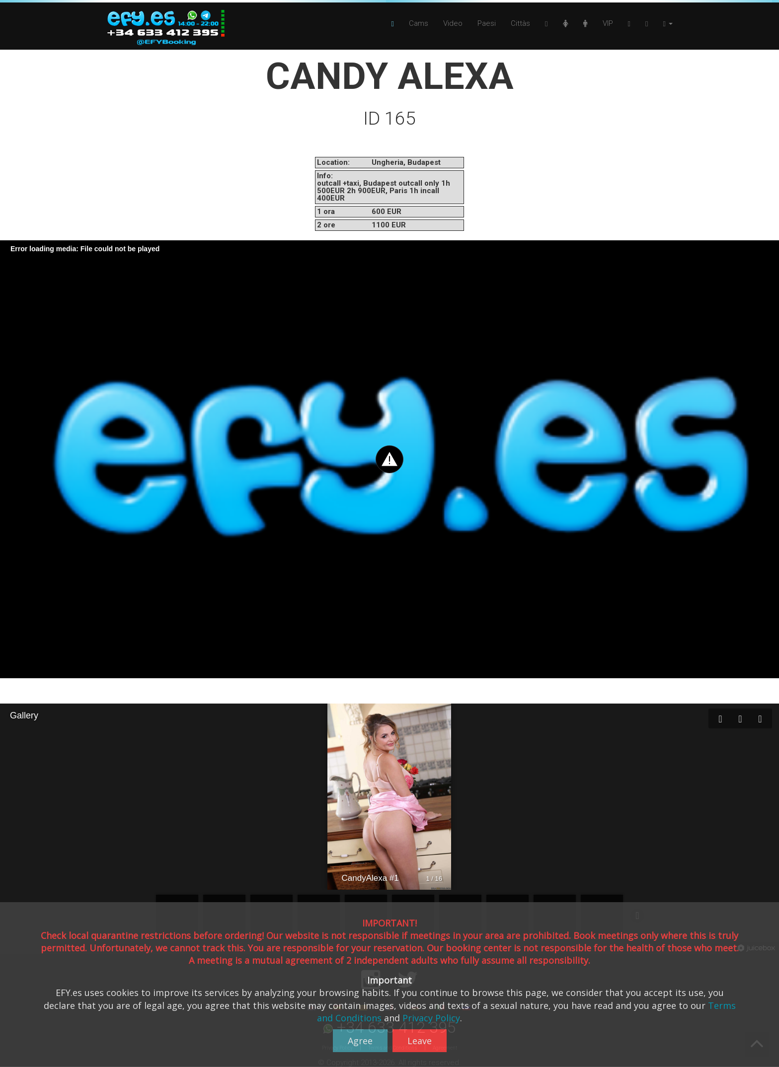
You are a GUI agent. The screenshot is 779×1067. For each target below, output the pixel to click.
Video (453, 23)
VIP (608, 23)
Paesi (486, 23)
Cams (418, 23)
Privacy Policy (431, 1018)
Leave (419, 1041)
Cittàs (520, 23)
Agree (360, 1041)
